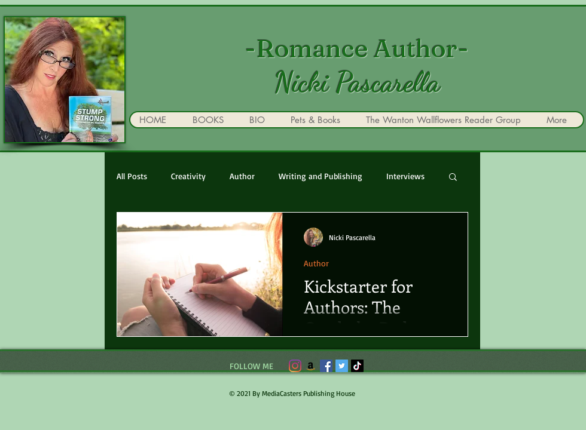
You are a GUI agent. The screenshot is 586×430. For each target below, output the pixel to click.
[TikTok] (357, 366)
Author (242, 176)
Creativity (188, 176)
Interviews (405, 176)
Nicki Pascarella (357, 82)
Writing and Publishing (320, 176)
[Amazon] (310, 366)
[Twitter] (341, 366)
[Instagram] (295, 366)
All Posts (132, 176)
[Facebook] (326, 366)
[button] (453, 177)
